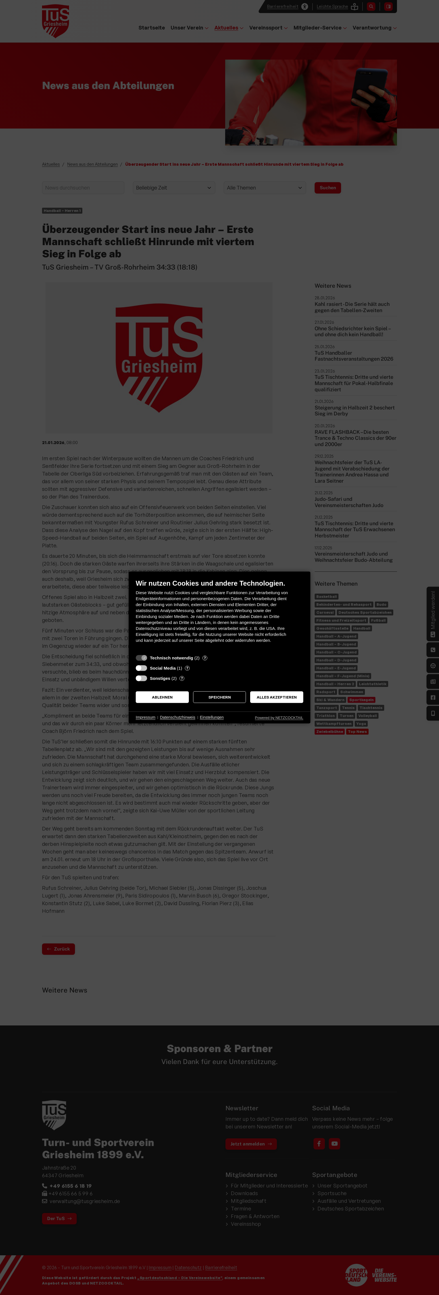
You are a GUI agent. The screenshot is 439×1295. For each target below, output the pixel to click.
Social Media (163, 668)
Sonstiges (160, 678)
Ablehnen (162, 697)
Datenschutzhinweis (177, 717)
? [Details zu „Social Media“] (187, 668)
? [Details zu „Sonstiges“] (182, 678)
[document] (219, 615)
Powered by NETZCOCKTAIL (279, 718)
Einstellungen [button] (212, 717)
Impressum (145, 717)
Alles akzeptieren (277, 697)
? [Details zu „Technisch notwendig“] (205, 657)
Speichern (219, 697)
